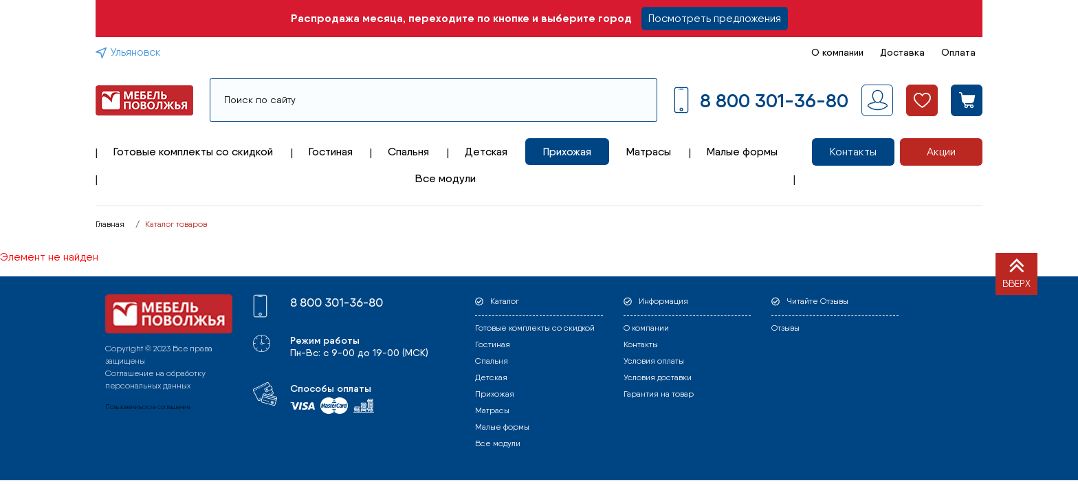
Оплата (958, 52)
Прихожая (567, 151)
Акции (941, 151)
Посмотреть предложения (714, 18)
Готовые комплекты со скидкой (193, 151)
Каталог (504, 301)
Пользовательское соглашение (147, 406)
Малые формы (742, 151)
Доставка (902, 52)
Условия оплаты (654, 361)
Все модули (445, 178)
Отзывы (785, 328)
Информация (663, 301)
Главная (110, 224)
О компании (837, 52)
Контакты (853, 151)
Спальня (408, 151)
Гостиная (331, 151)
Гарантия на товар (659, 394)
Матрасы (648, 151)
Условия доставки (658, 377)
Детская (486, 151)
